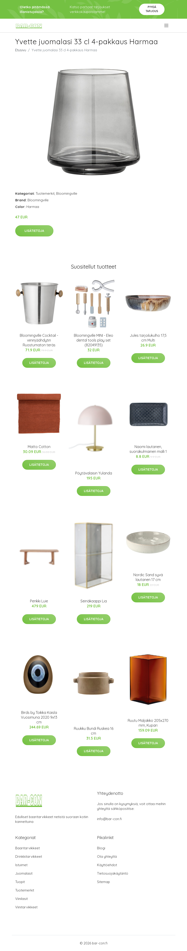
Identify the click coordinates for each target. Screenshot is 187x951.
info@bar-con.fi (109, 819)
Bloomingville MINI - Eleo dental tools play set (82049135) (93, 340)
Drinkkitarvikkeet (28, 856)
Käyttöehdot (107, 865)
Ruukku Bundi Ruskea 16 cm (93, 731)
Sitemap (103, 882)
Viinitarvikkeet (26, 907)
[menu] (166, 25)
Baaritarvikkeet (27, 848)
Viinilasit (21, 899)
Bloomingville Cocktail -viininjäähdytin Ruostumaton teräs (39, 340)
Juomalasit (23, 873)
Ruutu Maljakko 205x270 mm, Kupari (148, 723)
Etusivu (20, 50)
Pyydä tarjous (152, 9)
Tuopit (20, 882)
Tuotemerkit (45, 193)
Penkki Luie (39, 601)
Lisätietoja (34, 231)
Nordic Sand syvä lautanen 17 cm (148, 577)
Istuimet (21, 865)
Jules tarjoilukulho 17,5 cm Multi (148, 337)
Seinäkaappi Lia (93, 601)
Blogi (101, 848)
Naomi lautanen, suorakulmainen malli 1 (148, 449)
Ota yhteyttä (107, 856)
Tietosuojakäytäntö (112, 873)
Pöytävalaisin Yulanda (93, 473)
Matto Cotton (39, 446)
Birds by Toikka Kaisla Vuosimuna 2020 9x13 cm (39, 717)
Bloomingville (66, 193)
